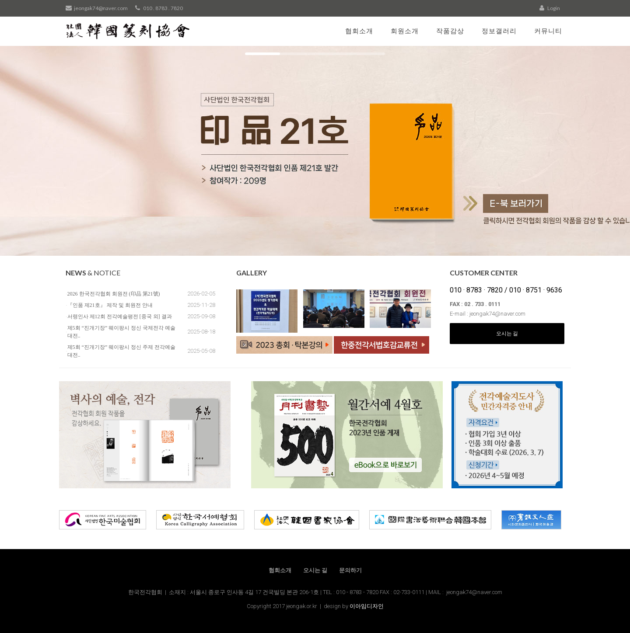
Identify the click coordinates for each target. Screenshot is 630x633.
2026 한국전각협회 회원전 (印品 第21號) (113, 294)
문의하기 (350, 570)
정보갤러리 (499, 31)
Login (549, 8)
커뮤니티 (548, 31)
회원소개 (405, 31)
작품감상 (450, 31)
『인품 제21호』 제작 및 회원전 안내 (110, 305)
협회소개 (359, 31)
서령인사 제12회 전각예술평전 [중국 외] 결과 (119, 316)
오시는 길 (507, 333)
